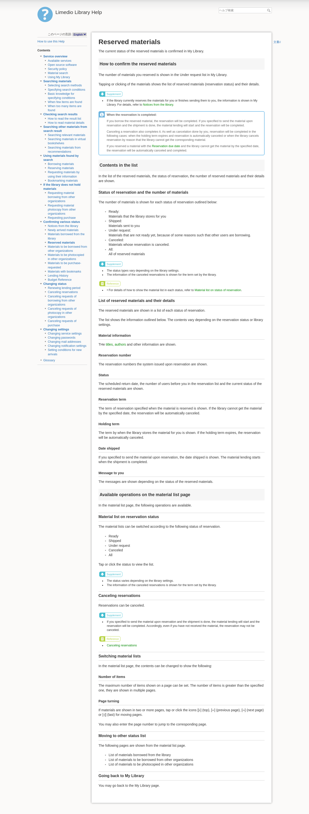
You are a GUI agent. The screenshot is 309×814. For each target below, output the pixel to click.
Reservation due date (166, 146)
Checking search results (60, 114)
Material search (58, 73)
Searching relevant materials (66, 135)
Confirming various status (61, 222)
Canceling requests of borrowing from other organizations (62, 300)
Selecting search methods (65, 85)
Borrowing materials (61, 164)
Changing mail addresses (64, 341)
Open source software (62, 65)
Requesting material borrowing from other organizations (61, 197)
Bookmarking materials (63, 180)
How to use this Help (50, 41)
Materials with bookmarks (64, 271)
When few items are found (65, 102)
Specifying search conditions (66, 89)
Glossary (49, 360)
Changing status (55, 284)
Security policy (57, 69)
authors (120, 344)
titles (109, 344)
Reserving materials (61, 168)
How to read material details (66, 122)
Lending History (58, 275)
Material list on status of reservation (218, 290)
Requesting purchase (62, 217)
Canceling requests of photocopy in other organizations (62, 313)
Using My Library (59, 77)
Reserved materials (61, 242)
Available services (59, 60)
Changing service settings (65, 333)
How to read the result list (64, 118)
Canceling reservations (63, 292)
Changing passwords (61, 337)
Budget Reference (60, 279)
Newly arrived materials (63, 230)
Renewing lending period (64, 288)
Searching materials (57, 81)
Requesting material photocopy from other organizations (62, 209)
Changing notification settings (67, 346)
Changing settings (56, 329)
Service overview (55, 56)
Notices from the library (63, 226)
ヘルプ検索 (269, 10)
